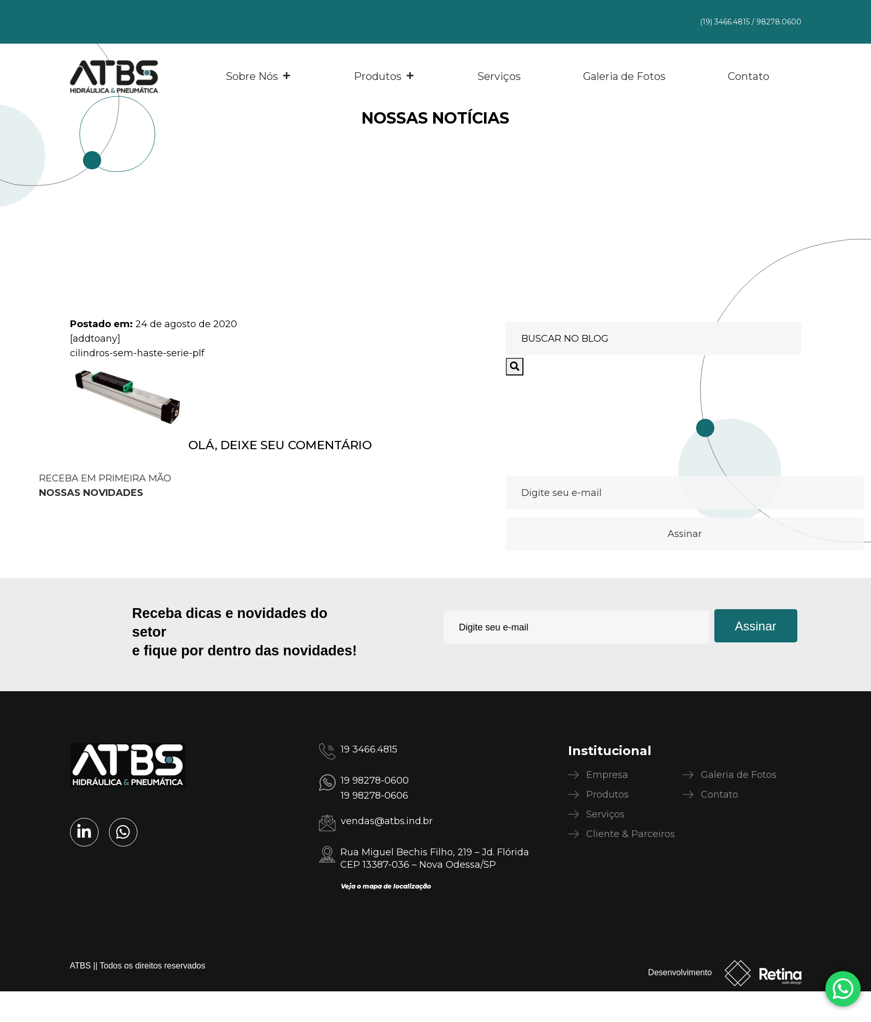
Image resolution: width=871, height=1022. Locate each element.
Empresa (607, 775)
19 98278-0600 (375, 780)
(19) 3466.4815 (725, 21)
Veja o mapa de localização (386, 886)
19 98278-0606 (374, 795)
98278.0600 (778, 21)
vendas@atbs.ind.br (387, 821)
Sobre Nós (259, 76)
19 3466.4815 (369, 749)
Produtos (384, 76)
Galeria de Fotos (624, 76)
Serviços (499, 76)
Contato (748, 76)
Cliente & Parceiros (630, 834)
